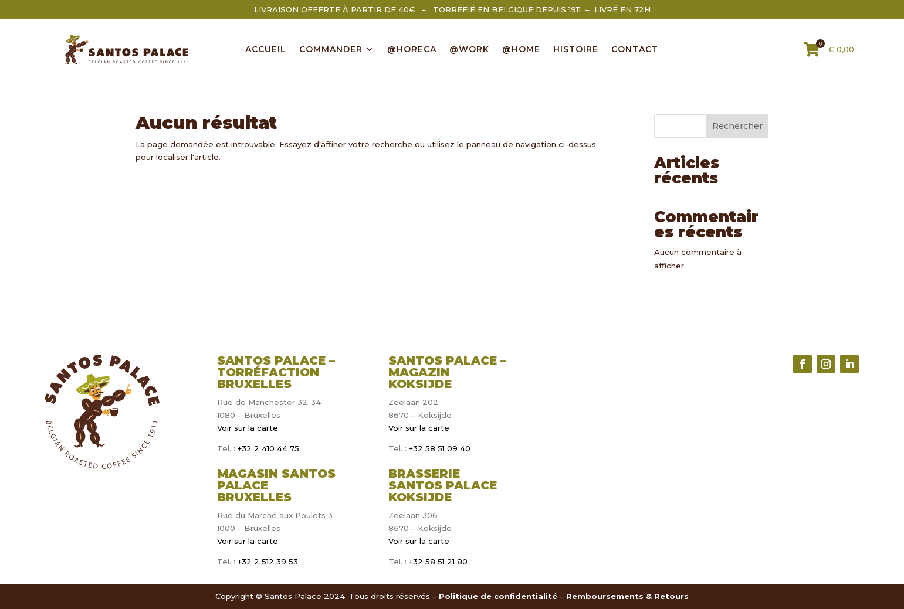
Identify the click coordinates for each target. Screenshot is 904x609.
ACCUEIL (265, 50)
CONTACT (634, 50)
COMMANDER (331, 50)
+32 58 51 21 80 (438, 561)
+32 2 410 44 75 (267, 448)
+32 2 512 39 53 (266, 561)
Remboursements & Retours (627, 596)
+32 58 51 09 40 (439, 448)
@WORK (469, 50)
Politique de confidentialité (498, 596)
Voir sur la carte (247, 428)
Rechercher (737, 126)
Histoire (575, 50)
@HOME (521, 50)
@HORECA (411, 50)
